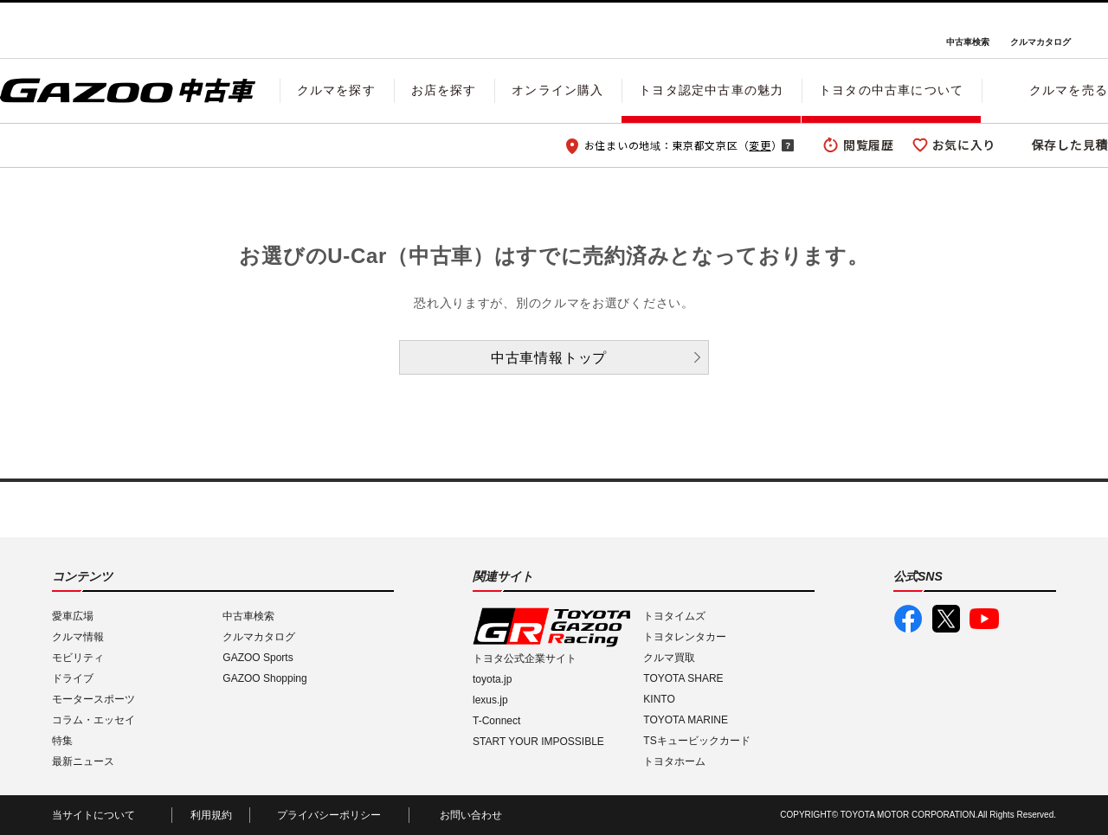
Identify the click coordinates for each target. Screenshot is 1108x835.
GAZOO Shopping (264, 678)
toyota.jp (492, 679)
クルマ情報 (78, 637)
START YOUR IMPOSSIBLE (538, 741)
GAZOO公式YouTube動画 (984, 619)
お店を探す (444, 90)
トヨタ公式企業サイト (525, 658)
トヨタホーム (674, 761)
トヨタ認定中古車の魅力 (711, 90)
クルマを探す (336, 90)
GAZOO (554, 30)
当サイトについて (93, 815)
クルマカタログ (1040, 42)
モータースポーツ (93, 699)
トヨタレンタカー (684, 637)
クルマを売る (1068, 90)
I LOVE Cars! (62, 31)
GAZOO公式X (946, 619)
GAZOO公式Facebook (908, 619)
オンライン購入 (557, 90)
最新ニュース (83, 761)
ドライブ (72, 678)
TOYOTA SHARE (683, 678)
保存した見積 (1070, 144)
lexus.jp (490, 700)
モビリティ (78, 658)
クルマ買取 (669, 658)
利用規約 (211, 815)
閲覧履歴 (868, 144)
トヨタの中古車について (891, 90)
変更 (759, 145)
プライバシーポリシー (329, 815)
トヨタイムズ (674, 616)
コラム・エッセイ (93, 720)
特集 (62, 741)
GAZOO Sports (257, 658)
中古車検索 (967, 42)
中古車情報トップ (549, 357)
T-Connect (496, 721)
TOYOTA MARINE (685, 720)
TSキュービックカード (696, 741)
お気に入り (964, 144)
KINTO (658, 699)
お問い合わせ (471, 815)
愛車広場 (72, 616)
